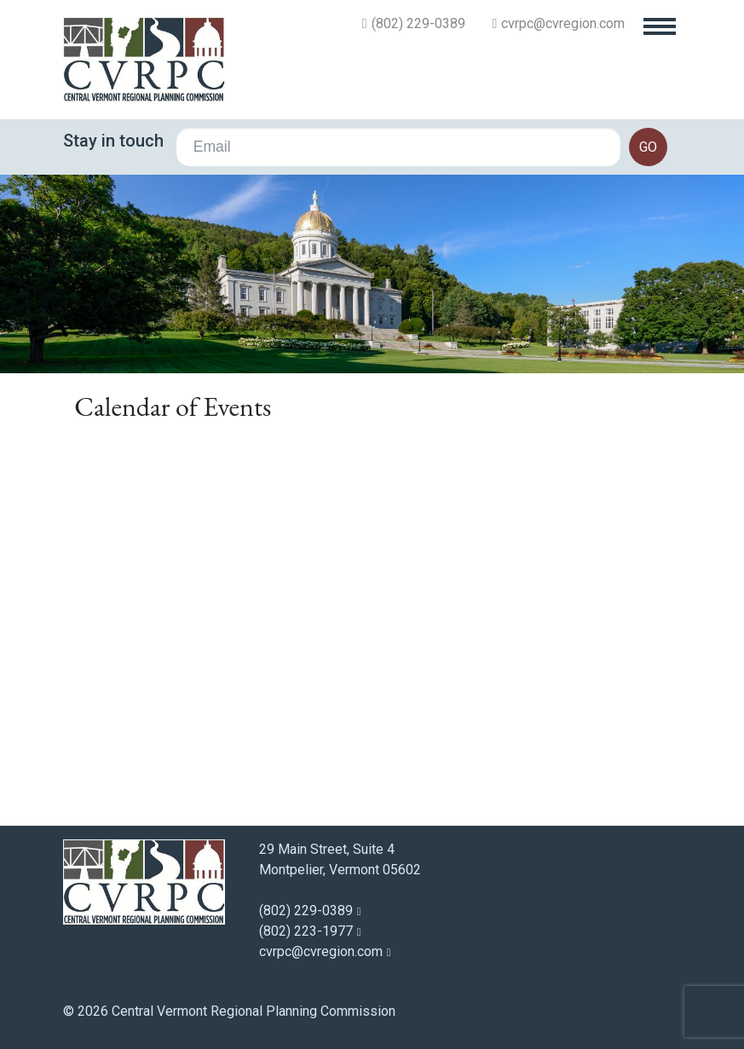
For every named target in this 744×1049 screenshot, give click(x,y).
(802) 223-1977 (306, 931)
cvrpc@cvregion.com (563, 24)
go (648, 147)
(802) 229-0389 (418, 24)
